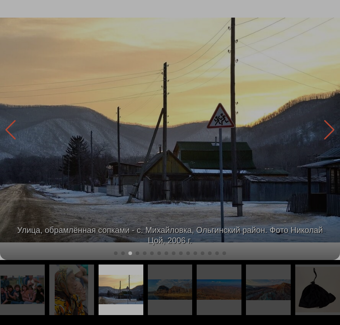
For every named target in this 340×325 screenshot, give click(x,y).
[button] (329, 130)
